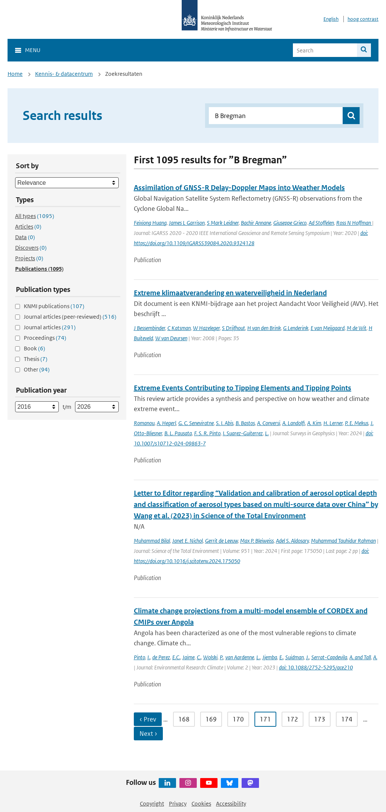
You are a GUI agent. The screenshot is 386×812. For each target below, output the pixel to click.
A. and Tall (360, 657)
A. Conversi (268, 423)
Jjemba (269, 657)
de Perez (161, 657)
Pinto (139, 657)
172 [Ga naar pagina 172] (292, 719)
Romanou (144, 423)
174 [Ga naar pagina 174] (346, 719)
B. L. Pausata (178, 433)
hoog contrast (363, 19)
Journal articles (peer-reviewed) (70, 316)
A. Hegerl (166, 423)
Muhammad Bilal (152, 540)
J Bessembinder (149, 328)
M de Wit (356, 328)
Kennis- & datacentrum (64, 73)
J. (307, 657)
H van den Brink (264, 328)
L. (267, 433)
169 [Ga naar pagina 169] (211, 719)
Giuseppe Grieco (289, 222)
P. (221, 657)
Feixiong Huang (150, 222)
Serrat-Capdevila (329, 657)
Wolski (210, 657)
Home (15, 73)
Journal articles (50, 327)
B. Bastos (245, 423)
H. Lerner (333, 423)
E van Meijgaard (328, 328)
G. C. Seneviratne (196, 423)
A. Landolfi (293, 423)
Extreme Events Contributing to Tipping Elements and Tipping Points (242, 388)
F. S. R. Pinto (207, 433)
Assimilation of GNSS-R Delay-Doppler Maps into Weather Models (239, 187)
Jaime (188, 657)
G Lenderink (295, 328)
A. (375, 657)
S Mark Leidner (223, 222)
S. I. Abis (224, 423)
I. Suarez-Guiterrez (243, 433)
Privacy (178, 803)
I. (148, 657)
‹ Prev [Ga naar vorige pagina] (147, 719)
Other (37, 369)
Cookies (201, 803)
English (331, 19)
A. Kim (314, 423)
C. (199, 657)
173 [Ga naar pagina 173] (319, 719)
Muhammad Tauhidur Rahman (343, 540)
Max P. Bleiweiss (257, 540)
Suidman (294, 657)
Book (34, 348)
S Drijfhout (233, 328)
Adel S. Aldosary (292, 540)
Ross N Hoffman (354, 222)
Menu (32, 50)
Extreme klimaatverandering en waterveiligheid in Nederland (230, 293)
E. (281, 657)
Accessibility (231, 803)
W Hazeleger (206, 328)
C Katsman (179, 328)
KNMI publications (54, 306)
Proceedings (45, 337)
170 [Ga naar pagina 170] (238, 719)
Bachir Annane (256, 222)
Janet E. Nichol (187, 540)
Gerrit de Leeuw (221, 540)
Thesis (35, 358)
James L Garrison (187, 222)
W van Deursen (171, 338)
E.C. (176, 657)
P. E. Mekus (356, 423)
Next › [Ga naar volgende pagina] (148, 733)
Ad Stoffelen (321, 222)
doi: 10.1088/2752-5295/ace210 (316, 667)
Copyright (152, 803)
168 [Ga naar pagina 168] (184, 719)
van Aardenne (239, 657)
